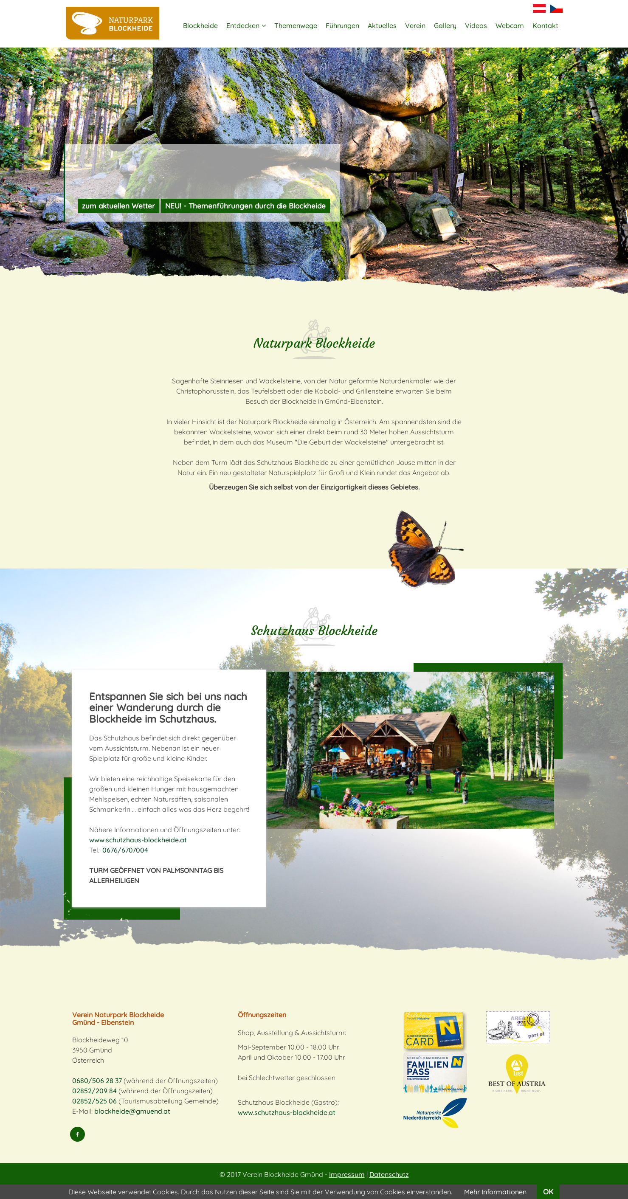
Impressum (347, 1174)
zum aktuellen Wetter (118, 205)
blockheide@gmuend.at (132, 1111)
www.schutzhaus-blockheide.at (138, 840)
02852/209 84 (94, 1090)
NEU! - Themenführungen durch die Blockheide (245, 205)
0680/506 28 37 (97, 1080)
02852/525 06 (94, 1101)
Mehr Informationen (495, 1192)
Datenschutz (389, 1174)
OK (548, 1191)
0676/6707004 (125, 850)
